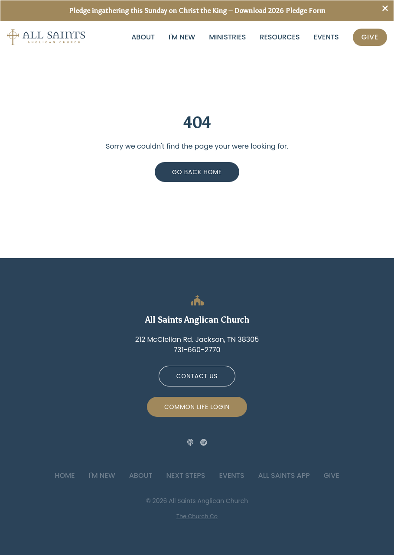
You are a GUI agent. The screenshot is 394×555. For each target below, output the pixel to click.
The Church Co (197, 516)
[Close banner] (385, 9)
